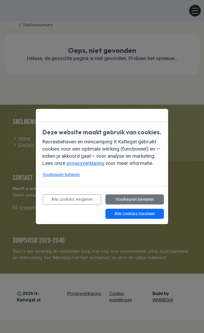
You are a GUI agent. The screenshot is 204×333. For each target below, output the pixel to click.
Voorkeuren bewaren (135, 199)
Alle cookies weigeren (72, 199)
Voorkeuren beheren (61, 174)
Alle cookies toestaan (134, 213)
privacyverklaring (85, 163)
